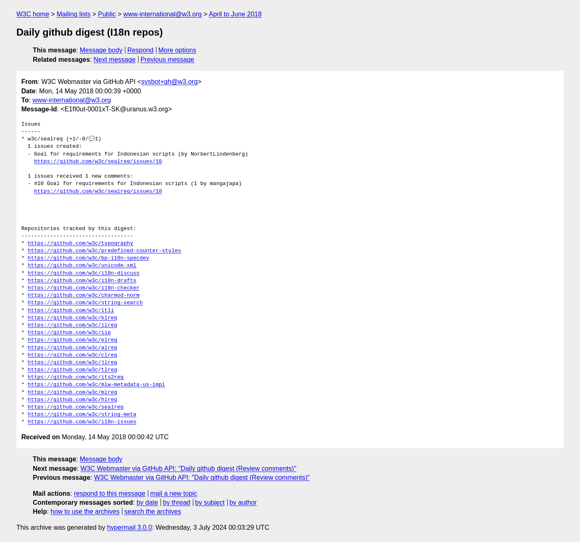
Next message (115, 59)
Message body (101, 50)
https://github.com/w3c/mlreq (72, 392)
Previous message (167, 59)
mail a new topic (173, 493)
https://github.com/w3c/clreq (72, 355)
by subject (209, 502)
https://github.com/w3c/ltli (71, 310)
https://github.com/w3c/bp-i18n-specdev (88, 258)
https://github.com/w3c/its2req (76, 377)
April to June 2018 (235, 14)
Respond (140, 50)
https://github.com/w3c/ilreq (72, 325)
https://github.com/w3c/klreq (72, 318)
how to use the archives (85, 511)
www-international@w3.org (162, 14)
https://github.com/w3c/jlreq (72, 362)
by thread (176, 502)
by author (243, 502)
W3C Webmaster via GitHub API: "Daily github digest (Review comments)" (189, 468)
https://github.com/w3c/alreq (72, 348)
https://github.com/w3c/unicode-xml (82, 265)
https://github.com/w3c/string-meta (82, 414)
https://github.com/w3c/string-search (85, 303)
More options (178, 50)
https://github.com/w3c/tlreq (72, 370)
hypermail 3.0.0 (129, 527)
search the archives (153, 511)
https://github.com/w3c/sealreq (76, 407)
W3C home (32, 14)
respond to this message (109, 493)
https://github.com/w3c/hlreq (72, 400)
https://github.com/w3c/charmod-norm (84, 295)
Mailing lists (74, 14)
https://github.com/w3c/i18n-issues (82, 422)
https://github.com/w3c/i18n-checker (84, 288)
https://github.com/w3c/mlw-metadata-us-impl (96, 384)
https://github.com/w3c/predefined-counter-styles (104, 251)
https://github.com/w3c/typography (80, 243)
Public (107, 14)
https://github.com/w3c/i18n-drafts (82, 281)
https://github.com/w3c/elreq (72, 340)
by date (147, 502)
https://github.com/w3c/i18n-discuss (84, 273)
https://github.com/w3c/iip (69, 332)
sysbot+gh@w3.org (169, 81)
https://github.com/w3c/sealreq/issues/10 (98, 161)
